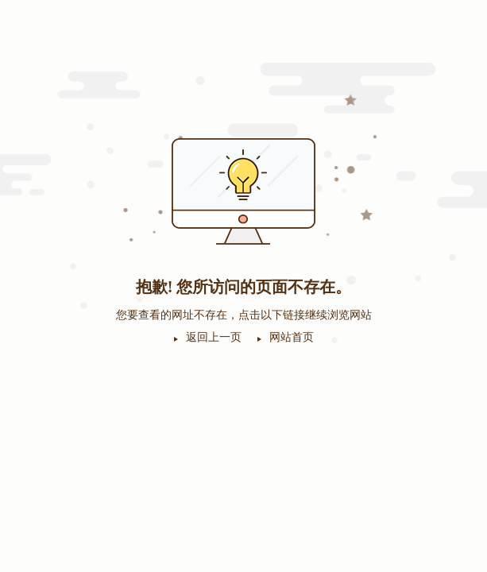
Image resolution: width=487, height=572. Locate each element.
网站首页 (291, 337)
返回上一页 (214, 337)
